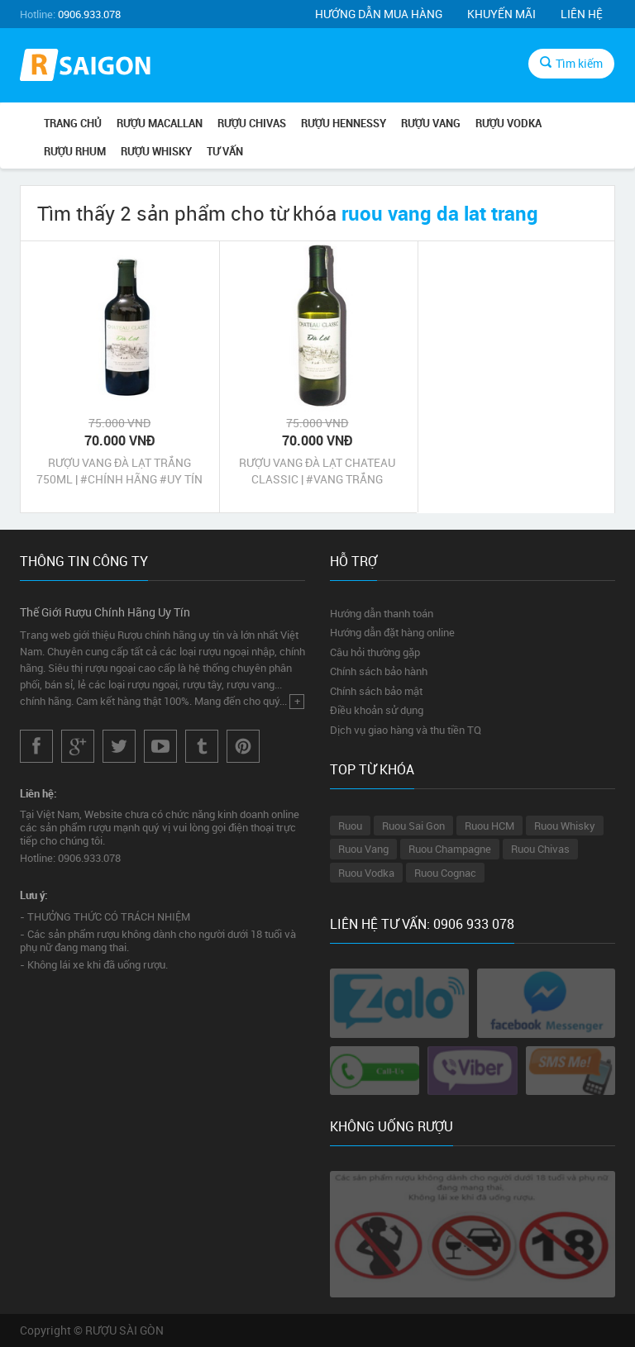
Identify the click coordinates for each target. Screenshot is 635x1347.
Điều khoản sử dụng (376, 709)
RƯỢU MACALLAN (160, 123)
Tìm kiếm (571, 63)
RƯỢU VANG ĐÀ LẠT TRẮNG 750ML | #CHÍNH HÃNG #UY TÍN (119, 471)
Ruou (350, 825)
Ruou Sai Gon (413, 825)
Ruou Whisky (564, 825)
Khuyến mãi (501, 13)
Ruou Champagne (449, 848)
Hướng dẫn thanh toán (381, 613)
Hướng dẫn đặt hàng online (392, 632)
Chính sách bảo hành (378, 671)
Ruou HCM (489, 825)
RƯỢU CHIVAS (251, 123)
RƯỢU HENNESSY (343, 123)
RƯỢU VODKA (508, 123)
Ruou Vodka (366, 872)
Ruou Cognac (445, 872)
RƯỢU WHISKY (156, 151)
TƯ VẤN (225, 151)
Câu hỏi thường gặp (375, 652)
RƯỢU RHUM (75, 151)
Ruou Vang (363, 848)
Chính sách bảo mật (376, 690)
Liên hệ (582, 13)
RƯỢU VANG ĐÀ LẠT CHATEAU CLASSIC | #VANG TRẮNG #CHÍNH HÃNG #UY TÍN (317, 471)
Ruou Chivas (540, 848)
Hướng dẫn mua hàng (378, 13)
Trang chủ (73, 123)
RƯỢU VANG (431, 123)
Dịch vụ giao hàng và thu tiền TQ (405, 729)
